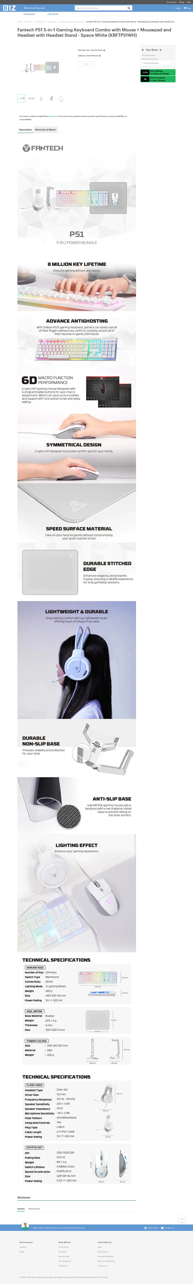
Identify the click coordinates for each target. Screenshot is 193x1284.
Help (189, 2)
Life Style (53, 13)
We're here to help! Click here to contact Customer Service (59, 1228)
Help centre (153, 1228)
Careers (22, 1247)
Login (178, 8)
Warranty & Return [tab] (45, 129)
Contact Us (102, 1266)
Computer (29, 13)
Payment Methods (105, 1256)
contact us (54, 116)
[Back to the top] (182, 1219)
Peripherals (40, 22)
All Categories (64, 1261)
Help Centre (103, 1251)
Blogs (181, 2)
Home (20, 22)
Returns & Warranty (106, 1261)
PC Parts (29, 22)
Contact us (169, 1228)
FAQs (100, 1247)
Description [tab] (25, 129)
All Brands (62, 1266)
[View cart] (185, 8)
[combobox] (103, 7)
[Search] (128, 8)
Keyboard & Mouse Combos (72, 22)
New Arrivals (63, 1256)
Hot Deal (62, 1251)
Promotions (172, 2)
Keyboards (52, 22)
